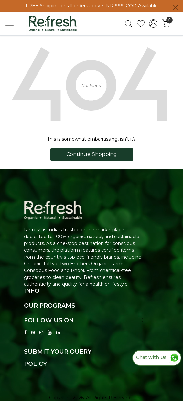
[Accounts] (153, 23)
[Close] (175, 7)
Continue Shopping (91, 154)
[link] (128, 23)
